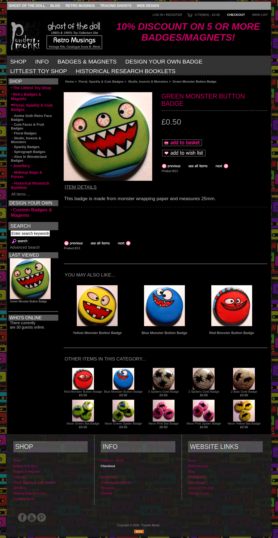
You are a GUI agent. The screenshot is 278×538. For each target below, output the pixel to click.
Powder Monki (151, 525)
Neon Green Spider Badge (123, 423)
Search (20, 226)
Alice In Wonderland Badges (29, 159)
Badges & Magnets (87, 61)
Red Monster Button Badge (231, 333)
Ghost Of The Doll (27, 6)
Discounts (108, 487)
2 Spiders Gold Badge (203, 391)
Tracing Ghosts (115, 6)
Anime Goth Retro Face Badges (31, 118)
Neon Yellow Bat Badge (244, 423)
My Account (109, 477)
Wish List (260, 14)
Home (69, 81)
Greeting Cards (24, 498)
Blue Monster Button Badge (164, 333)
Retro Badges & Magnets (26, 96)
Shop (18, 61)
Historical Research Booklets (125, 71)
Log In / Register (167, 14)
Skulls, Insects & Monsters (148, 81)
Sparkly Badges (25, 147)
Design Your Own (25, 466)
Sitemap (106, 493)
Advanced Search (25, 247)
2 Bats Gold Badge (244, 391)
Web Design (148, 6)
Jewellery (20, 166)
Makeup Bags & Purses (26, 174)
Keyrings (19, 477)
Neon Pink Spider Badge (204, 423)
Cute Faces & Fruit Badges (27, 126)
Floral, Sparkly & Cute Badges (101, 81)
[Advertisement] (125, 88)
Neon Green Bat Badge (83, 423)
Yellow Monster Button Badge (97, 333)
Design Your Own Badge (163, 61)
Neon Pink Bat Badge (163, 423)
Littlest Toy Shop (38, 71)
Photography (197, 477)
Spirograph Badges (28, 152)
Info (42, 61)
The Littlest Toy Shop (31, 88)
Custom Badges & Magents (31, 212)
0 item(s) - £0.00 (207, 14)
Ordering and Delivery (116, 482)
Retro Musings (80, 6)
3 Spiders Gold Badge (163, 391)
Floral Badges (23, 133)
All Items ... (20, 194)
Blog (55, 6)
